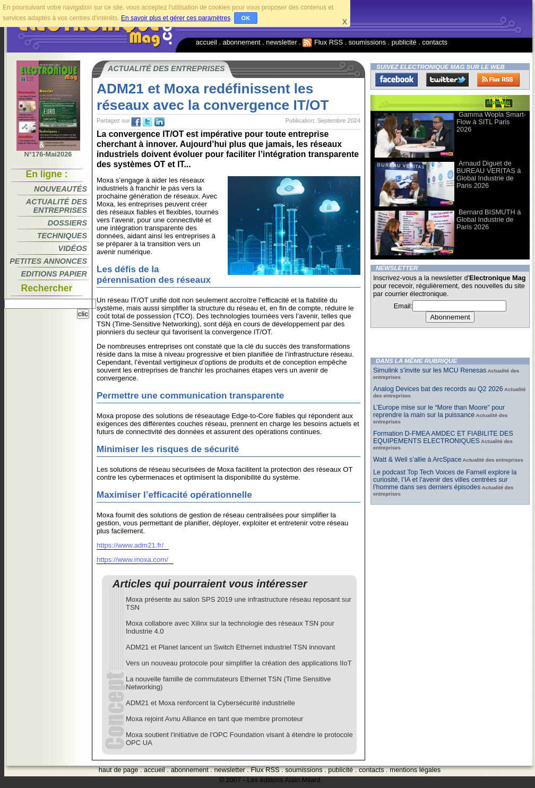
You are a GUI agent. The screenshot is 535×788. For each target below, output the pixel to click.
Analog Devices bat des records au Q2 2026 (438, 389)
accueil (206, 42)
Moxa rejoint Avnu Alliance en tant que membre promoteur (214, 719)
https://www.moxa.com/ (132, 560)
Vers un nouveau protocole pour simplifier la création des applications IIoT (239, 663)
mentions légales (415, 770)
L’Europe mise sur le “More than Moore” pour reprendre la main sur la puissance (439, 411)
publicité (404, 42)
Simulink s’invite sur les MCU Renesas (429, 370)
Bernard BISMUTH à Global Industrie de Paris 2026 (488, 219)
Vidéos (72, 248)
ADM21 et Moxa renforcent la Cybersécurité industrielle (210, 703)
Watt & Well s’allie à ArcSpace (417, 459)
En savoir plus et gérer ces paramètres (175, 18)
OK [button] (246, 18)
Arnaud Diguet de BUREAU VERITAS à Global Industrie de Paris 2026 (488, 174)
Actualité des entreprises (56, 205)
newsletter (281, 42)
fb (136, 122)
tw (147, 122)
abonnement (242, 42)
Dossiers (67, 223)
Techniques (62, 235)
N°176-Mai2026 (48, 151)
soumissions (367, 42)
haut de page (119, 770)
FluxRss (498, 79)
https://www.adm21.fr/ (130, 545)
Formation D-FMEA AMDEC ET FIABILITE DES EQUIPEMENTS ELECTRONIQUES (443, 437)
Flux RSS (323, 42)
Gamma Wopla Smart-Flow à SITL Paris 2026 (491, 121)
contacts (434, 42)
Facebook (396, 79)
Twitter (447, 79)
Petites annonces (48, 261)
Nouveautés (60, 189)
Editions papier (54, 274)
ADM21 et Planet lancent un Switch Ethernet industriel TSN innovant (230, 647)
